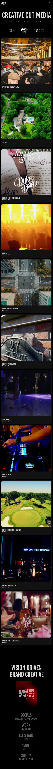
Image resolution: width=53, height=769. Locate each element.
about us (26, 749)
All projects (26, 729)
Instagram (19, 719)
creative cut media (26, 759)
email (26, 739)
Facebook (26, 719)
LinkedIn (34, 719)
